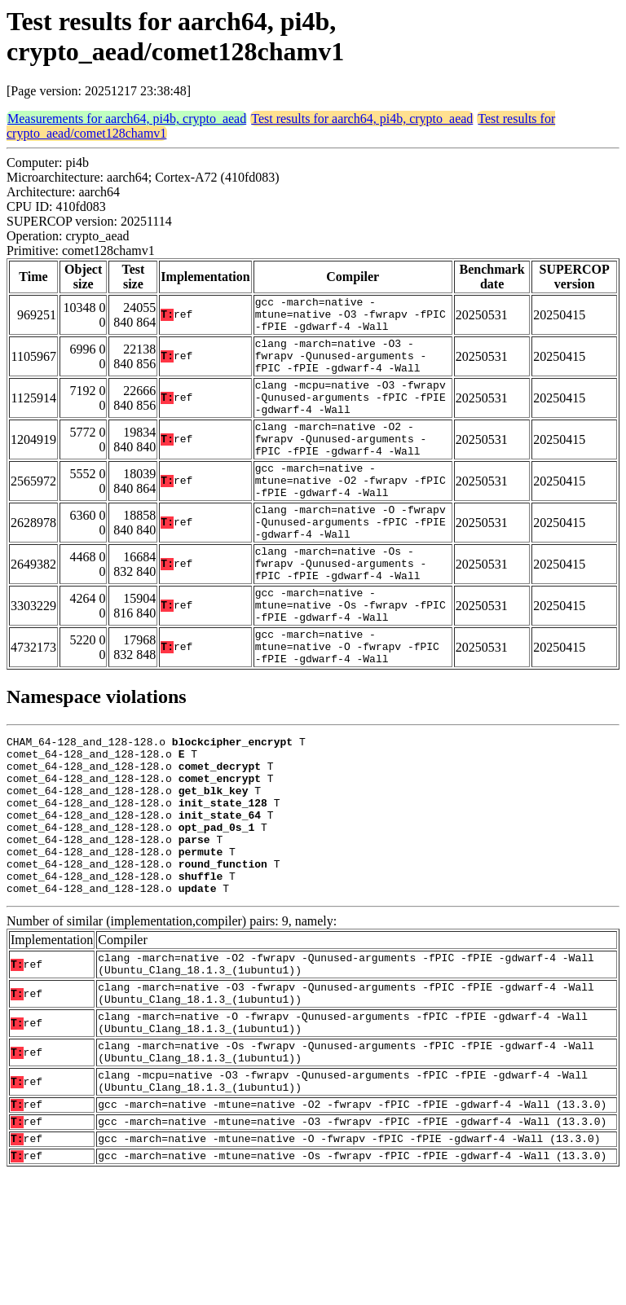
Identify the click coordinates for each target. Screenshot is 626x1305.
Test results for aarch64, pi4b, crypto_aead (362, 118)
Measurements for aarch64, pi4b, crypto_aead (126, 118)
